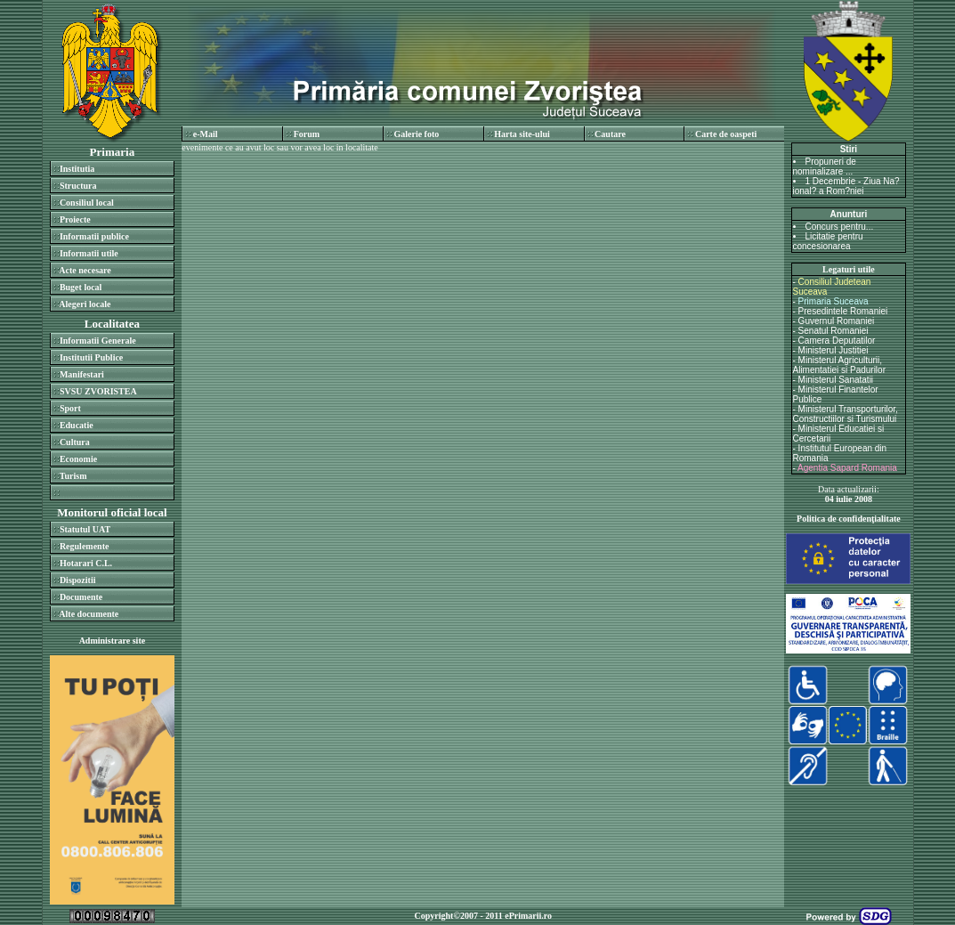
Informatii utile (89, 253)
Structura (78, 186)
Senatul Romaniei (833, 331)
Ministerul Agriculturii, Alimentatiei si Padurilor (839, 365)
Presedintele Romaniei (843, 311)
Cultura (75, 442)
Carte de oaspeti (726, 134)
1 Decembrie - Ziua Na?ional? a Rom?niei (846, 186)
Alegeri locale (84, 304)
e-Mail (205, 134)
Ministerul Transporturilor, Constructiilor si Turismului (845, 414)
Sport (70, 408)
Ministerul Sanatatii (835, 380)
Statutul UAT (85, 529)
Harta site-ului (522, 134)
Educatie (76, 425)
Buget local (81, 287)
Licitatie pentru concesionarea (828, 241)
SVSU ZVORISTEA (98, 391)
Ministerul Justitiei (833, 350)
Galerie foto (416, 134)
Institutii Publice (91, 357)
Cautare (610, 134)
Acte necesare (84, 270)
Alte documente (88, 614)
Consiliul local (87, 202)
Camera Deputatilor (837, 340)
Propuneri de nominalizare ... (824, 166)
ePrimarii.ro (528, 916)
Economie (78, 459)
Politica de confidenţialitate (849, 518)
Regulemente (84, 546)
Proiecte (75, 219)
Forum (307, 134)
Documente (81, 597)
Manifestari (82, 374)
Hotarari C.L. (86, 563)
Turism (73, 476)
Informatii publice (94, 236)
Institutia (77, 169)
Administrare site (112, 640)
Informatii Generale (98, 340)
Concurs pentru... (839, 226)
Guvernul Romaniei (836, 321)
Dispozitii (78, 580)
